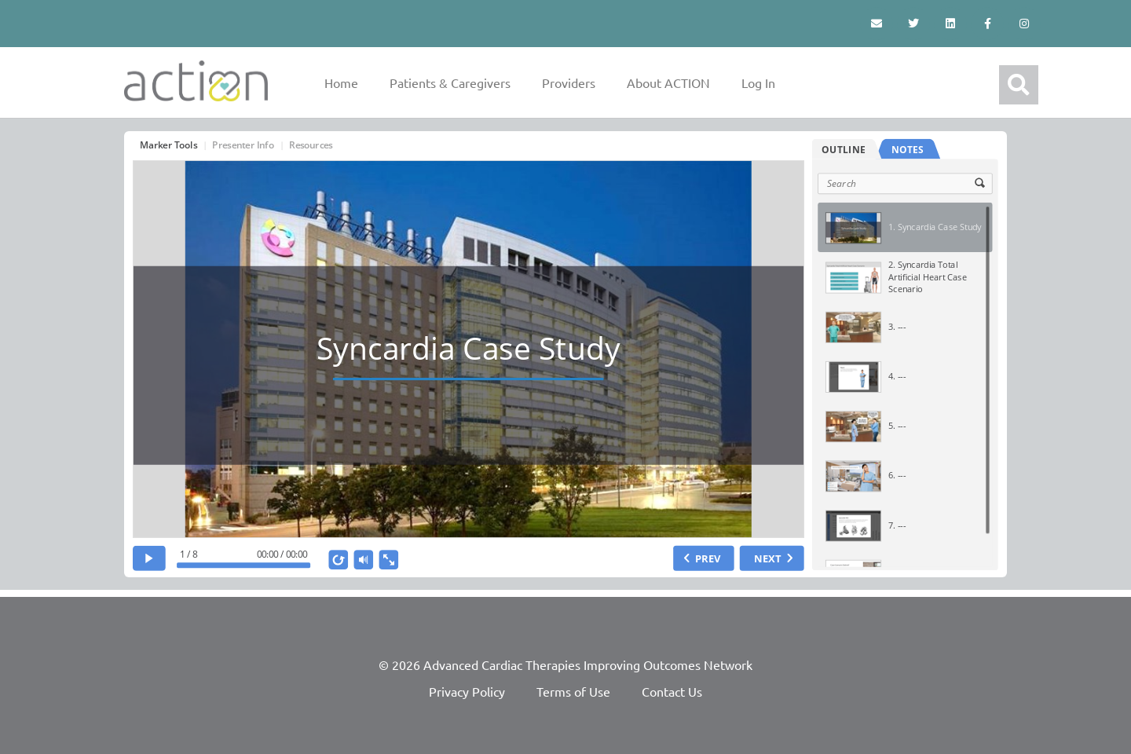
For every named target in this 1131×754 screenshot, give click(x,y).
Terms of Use (573, 691)
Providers (568, 82)
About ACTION (668, 82)
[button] (1018, 84)
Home (341, 82)
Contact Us (672, 691)
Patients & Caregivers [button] (450, 82)
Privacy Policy (467, 691)
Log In (758, 82)
